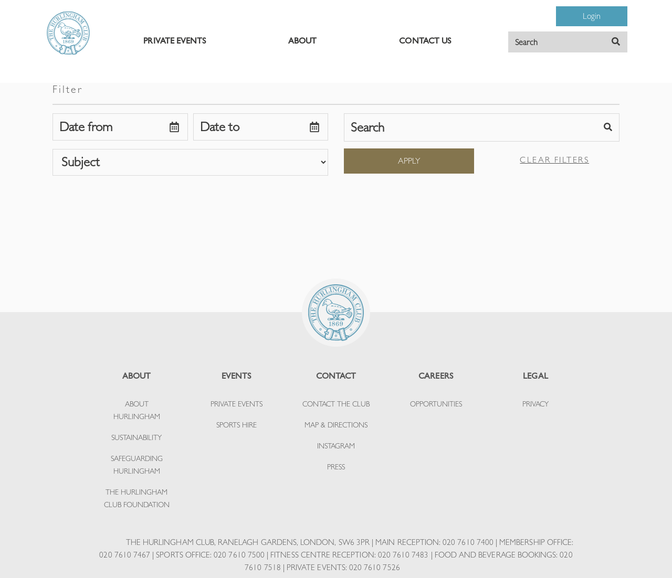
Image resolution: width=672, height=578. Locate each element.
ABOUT (302, 41)
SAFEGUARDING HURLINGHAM (137, 464)
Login (592, 16)
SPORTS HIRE (236, 425)
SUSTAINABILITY (136, 437)
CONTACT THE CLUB (336, 404)
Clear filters (554, 160)
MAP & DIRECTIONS (336, 425)
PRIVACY (535, 404)
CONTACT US (425, 41)
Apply (409, 161)
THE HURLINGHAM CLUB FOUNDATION (137, 498)
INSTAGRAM (336, 446)
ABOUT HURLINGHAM (136, 410)
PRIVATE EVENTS (174, 41)
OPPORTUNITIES (436, 404)
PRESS (336, 467)
